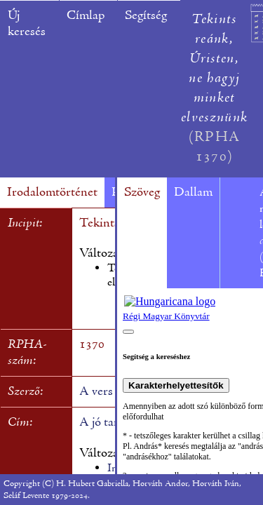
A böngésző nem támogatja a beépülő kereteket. (190, 381)
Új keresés (27, 24)
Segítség (146, 16)
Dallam (193, 192)
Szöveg (142, 192)
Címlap (85, 16)
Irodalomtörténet (52, 192)
